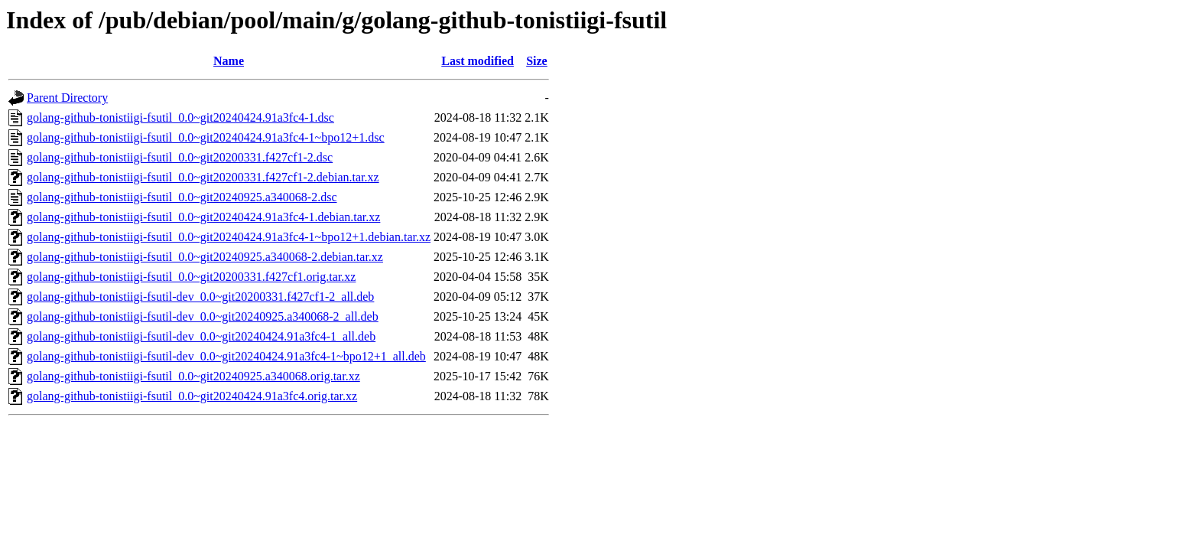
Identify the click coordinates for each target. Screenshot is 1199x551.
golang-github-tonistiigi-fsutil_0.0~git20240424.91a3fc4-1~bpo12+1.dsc (206, 137)
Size (537, 60)
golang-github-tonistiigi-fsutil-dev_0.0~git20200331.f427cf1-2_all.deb (200, 296)
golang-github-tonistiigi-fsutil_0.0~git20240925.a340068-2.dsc (182, 197)
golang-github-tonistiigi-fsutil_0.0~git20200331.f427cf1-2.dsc (180, 157)
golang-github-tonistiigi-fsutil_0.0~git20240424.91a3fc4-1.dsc (180, 117)
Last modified (477, 60)
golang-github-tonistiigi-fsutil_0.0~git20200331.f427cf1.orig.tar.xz (191, 276)
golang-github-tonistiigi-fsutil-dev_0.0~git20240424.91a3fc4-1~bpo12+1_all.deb (226, 356)
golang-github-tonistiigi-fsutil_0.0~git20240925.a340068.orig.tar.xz (193, 376)
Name (228, 60)
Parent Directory (67, 97)
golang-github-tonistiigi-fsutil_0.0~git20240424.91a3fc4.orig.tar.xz (192, 396)
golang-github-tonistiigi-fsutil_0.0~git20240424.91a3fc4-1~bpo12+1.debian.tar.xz (229, 236)
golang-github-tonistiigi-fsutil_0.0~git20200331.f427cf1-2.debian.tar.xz (203, 177)
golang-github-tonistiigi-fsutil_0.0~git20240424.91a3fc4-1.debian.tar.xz (203, 216)
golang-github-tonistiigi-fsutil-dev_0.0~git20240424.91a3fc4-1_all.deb (201, 336)
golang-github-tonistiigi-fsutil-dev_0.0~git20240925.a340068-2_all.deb (203, 316)
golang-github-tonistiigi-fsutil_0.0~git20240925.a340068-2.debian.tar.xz (205, 256)
